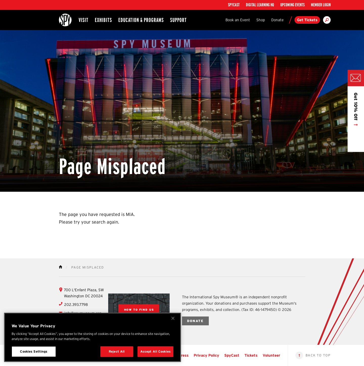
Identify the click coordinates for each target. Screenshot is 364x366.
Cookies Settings (33, 351)
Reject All (117, 351)
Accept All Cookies (155, 351)
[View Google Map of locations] (139, 310)
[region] (92, 337)
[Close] (172, 318)
